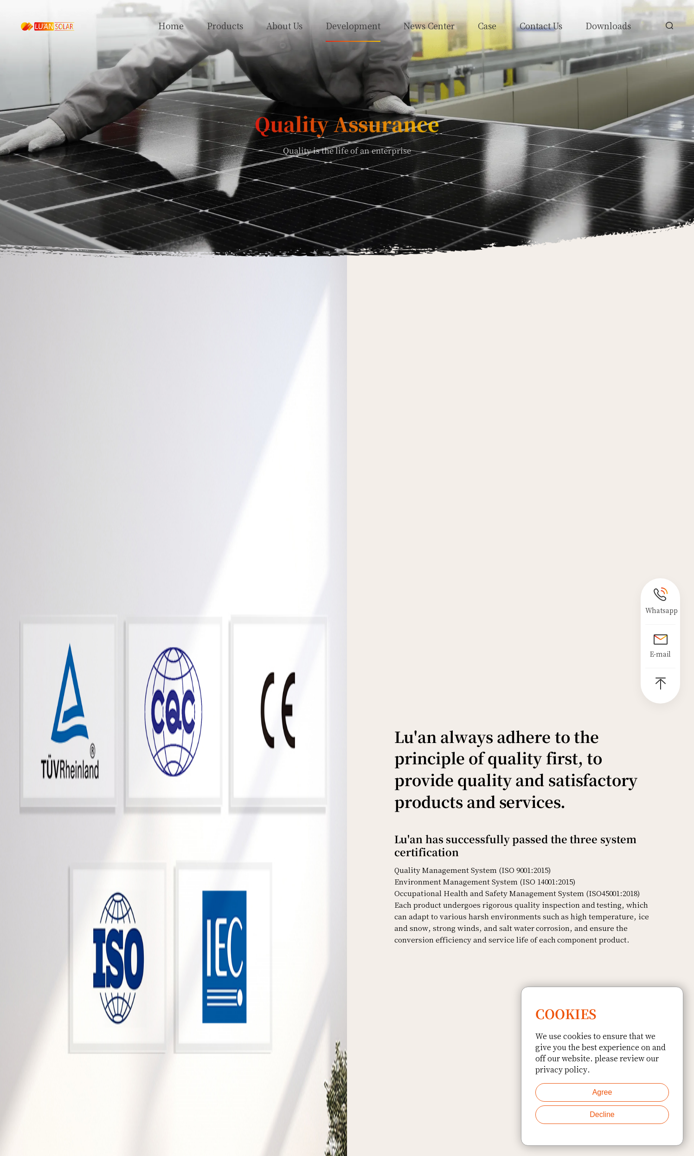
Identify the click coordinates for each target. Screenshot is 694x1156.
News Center (429, 25)
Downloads (608, 25)
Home (171, 25)
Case (487, 25)
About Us (284, 25)
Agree (602, 1092)
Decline (602, 1114)
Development (353, 25)
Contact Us (541, 25)
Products (225, 25)
